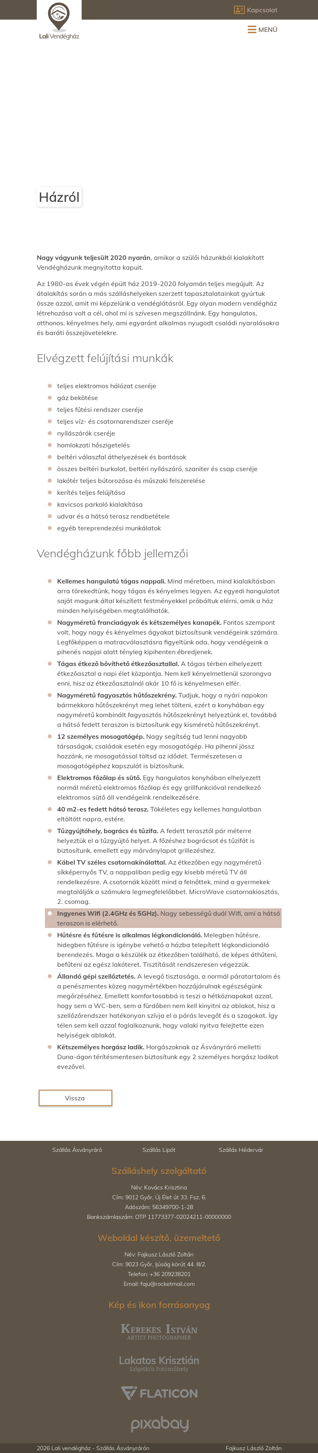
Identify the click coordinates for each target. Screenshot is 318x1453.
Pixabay (128, 1413)
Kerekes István (137, 1321)
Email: (159, 1284)
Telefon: (159, 1274)
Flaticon (128, 1382)
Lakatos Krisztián (140, 1352)
